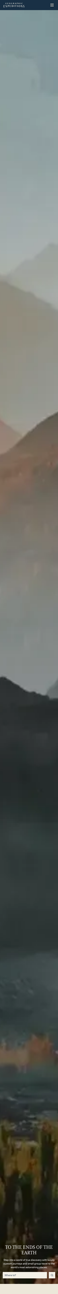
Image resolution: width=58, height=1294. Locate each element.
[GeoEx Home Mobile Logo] (14, 5)
